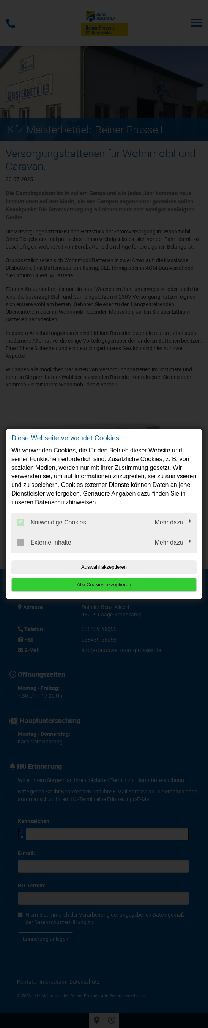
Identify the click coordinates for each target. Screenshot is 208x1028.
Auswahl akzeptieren (104, 567)
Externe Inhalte (44, 542)
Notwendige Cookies (51, 522)
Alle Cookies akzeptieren (104, 584)
